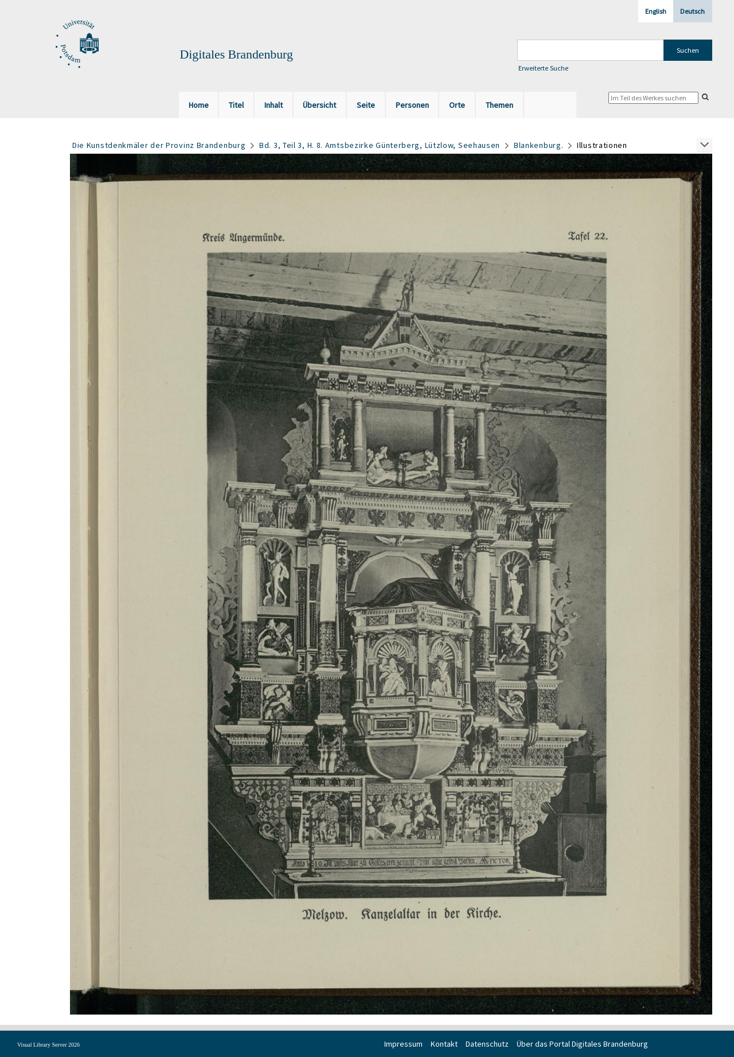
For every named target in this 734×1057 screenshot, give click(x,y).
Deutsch (692, 11)
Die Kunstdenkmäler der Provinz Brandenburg (158, 145)
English (655, 11)
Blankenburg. (538, 145)
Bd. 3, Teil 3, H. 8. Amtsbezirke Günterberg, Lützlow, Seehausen (379, 145)
